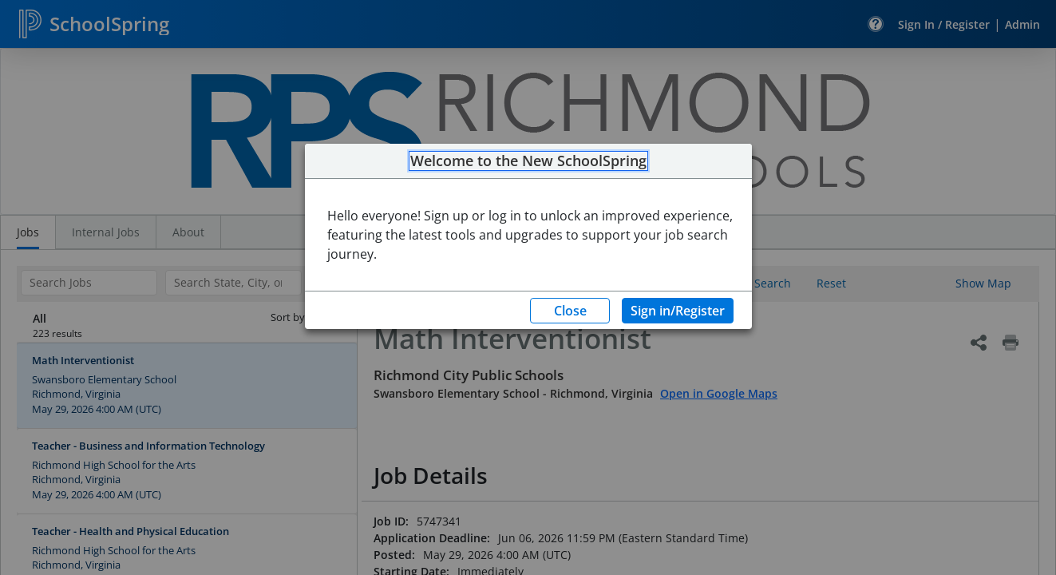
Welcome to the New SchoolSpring (528, 161)
